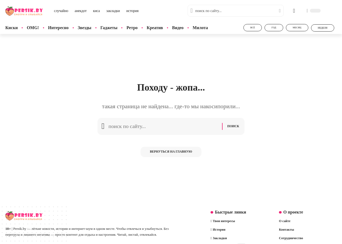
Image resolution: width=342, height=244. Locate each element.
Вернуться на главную (171, 153)
